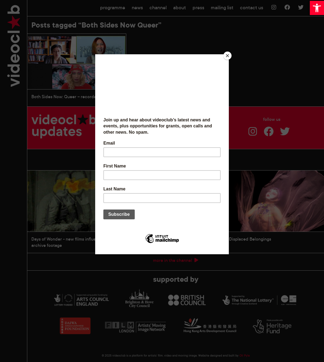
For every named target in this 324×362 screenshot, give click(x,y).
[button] (317, 8)
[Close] (227, 56)
